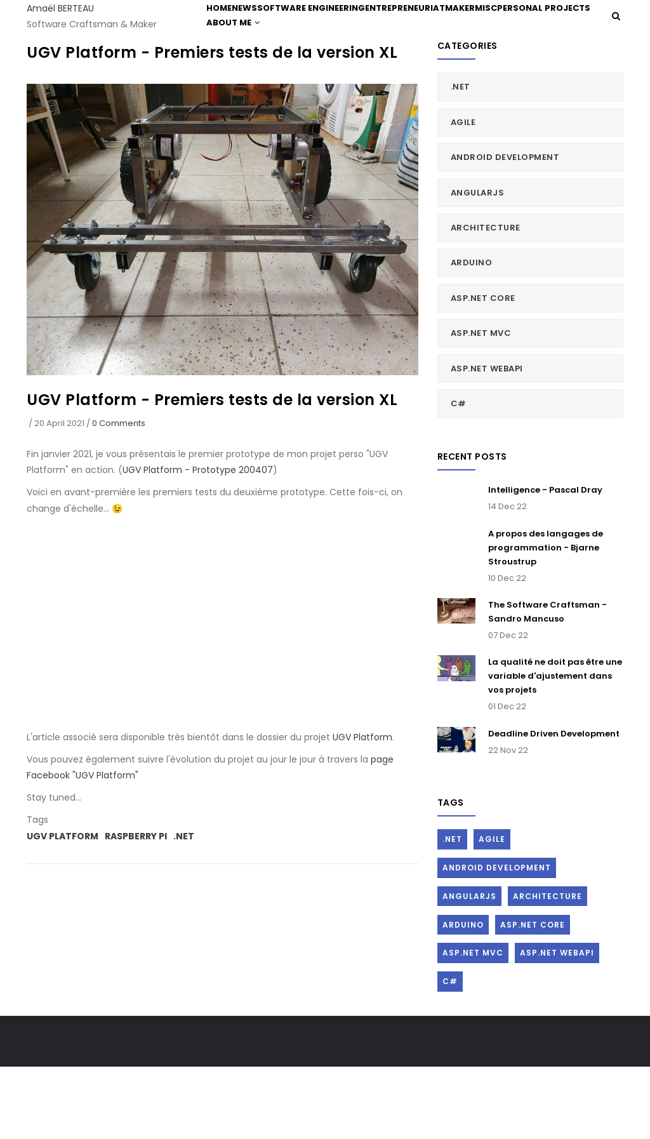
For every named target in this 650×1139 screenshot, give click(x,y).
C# (459, 475)
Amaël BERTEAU (60, 8)
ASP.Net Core (483, 370)
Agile (463, 194)
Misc (534, 26)
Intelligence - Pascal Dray (545, 562)
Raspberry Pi (136, 907)
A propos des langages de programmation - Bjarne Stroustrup (545, 619)
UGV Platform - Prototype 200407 (198, 541)
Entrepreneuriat (434, 26)
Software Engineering (334, 26)
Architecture (486, 299)
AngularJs (478, 264)
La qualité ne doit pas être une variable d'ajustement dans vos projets (555, 748)
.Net (183, 907)
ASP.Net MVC (481, 405)
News (260, 26)
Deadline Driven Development (554, 805)
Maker (497, 26)
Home (224, 26)
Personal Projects (255, 78)
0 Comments (118, 494)
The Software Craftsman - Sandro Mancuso (547, 683)
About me (335, 78)
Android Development (505, 229)
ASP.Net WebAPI (487, 440)
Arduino (472, 334)
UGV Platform (362, 809)
